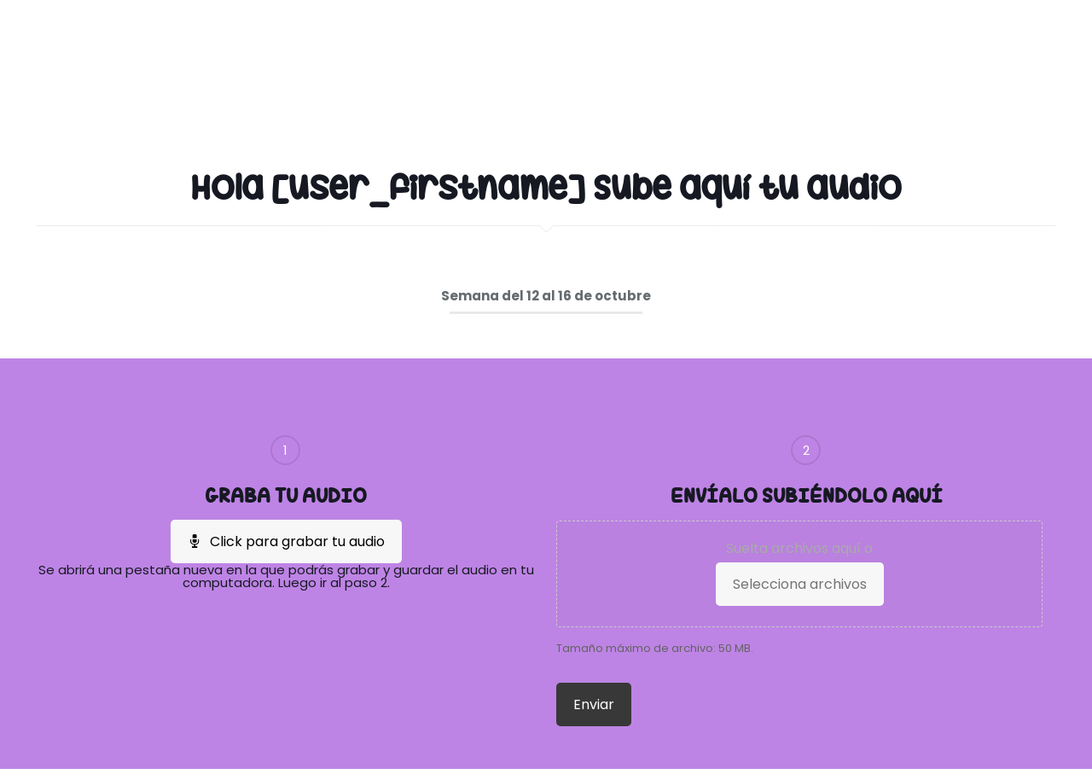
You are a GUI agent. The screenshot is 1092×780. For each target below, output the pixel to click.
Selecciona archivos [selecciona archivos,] (800, 584)
